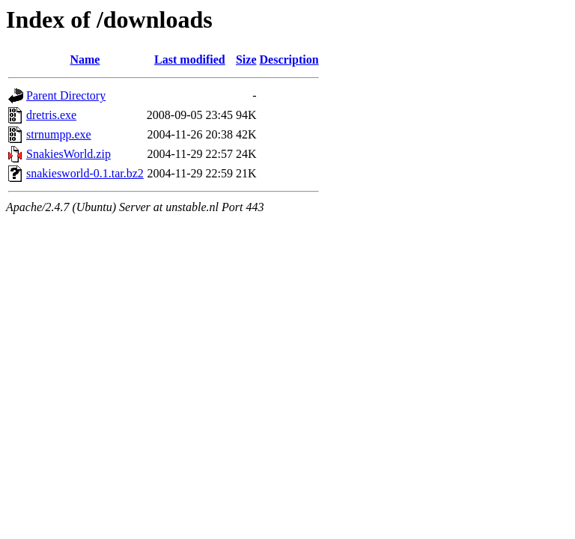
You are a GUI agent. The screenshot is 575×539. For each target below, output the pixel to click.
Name (85, 59)
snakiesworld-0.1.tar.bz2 (85, 173)
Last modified (189, 59)
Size (246, 59)
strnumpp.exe (58, 134)
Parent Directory (66, 95)
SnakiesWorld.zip (68, 153)
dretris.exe (51, 115)
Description (289, 59)
